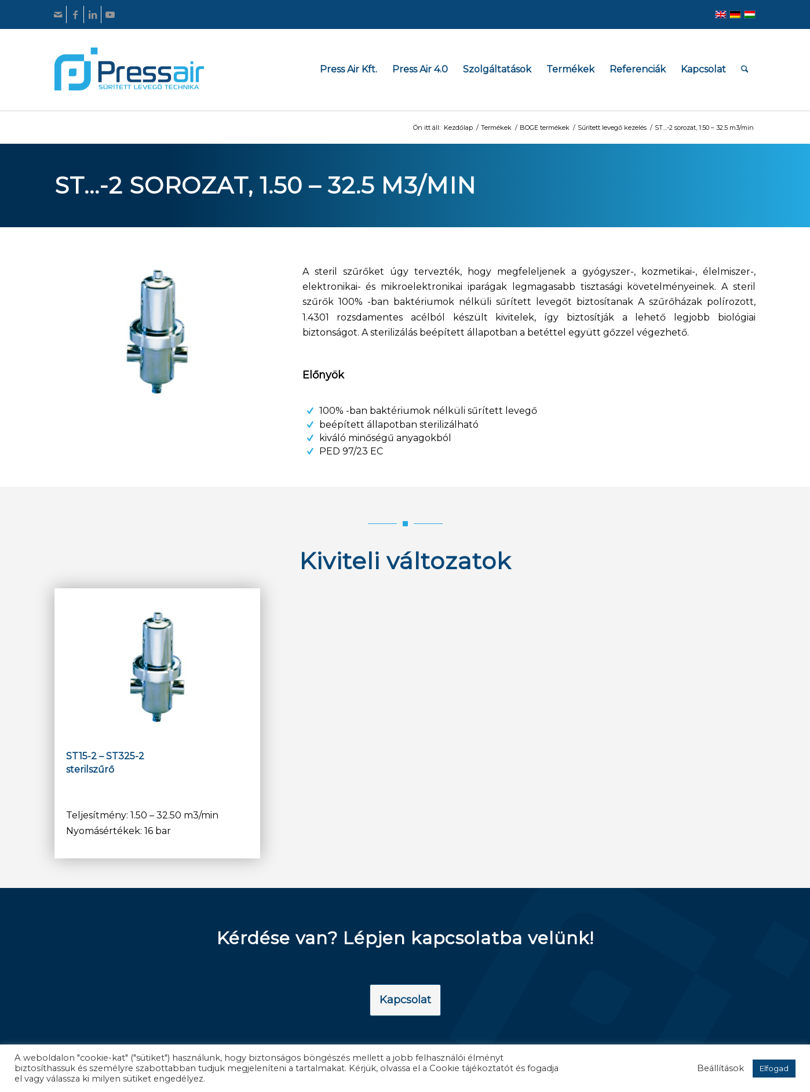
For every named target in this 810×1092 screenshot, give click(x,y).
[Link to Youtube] (110, 14)
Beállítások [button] (720, 1068)
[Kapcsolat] (405, 1000)
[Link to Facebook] (75, 14)
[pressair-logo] (129, 69)
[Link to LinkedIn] (92, 14)
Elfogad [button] (774, 1068)
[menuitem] (348, 69)
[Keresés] (745, 69)
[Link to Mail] (57, 14)
